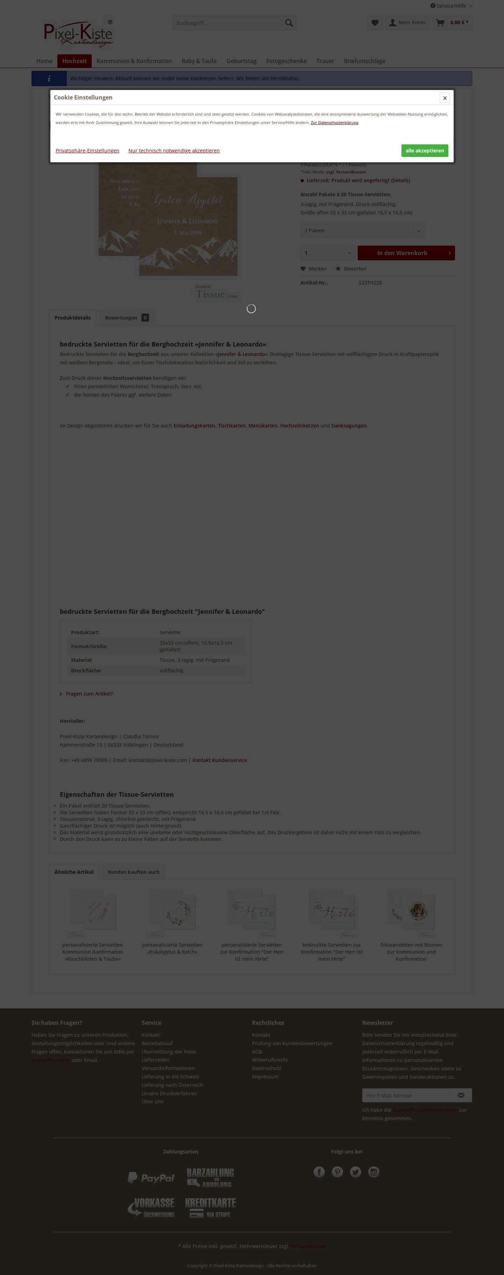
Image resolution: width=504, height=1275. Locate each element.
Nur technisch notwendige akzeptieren (174, 150)
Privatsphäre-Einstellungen (87, 150)
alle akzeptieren (425, 150)
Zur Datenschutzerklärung (334, 122)
